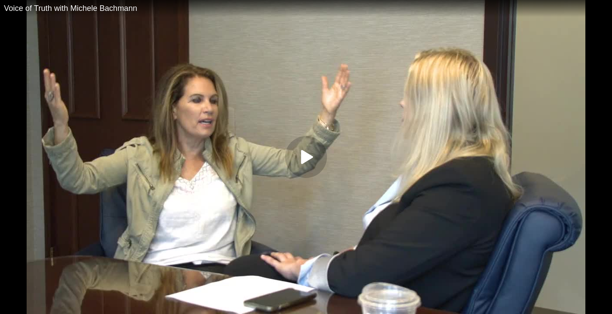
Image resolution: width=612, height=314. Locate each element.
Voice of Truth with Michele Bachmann (70, 8)
